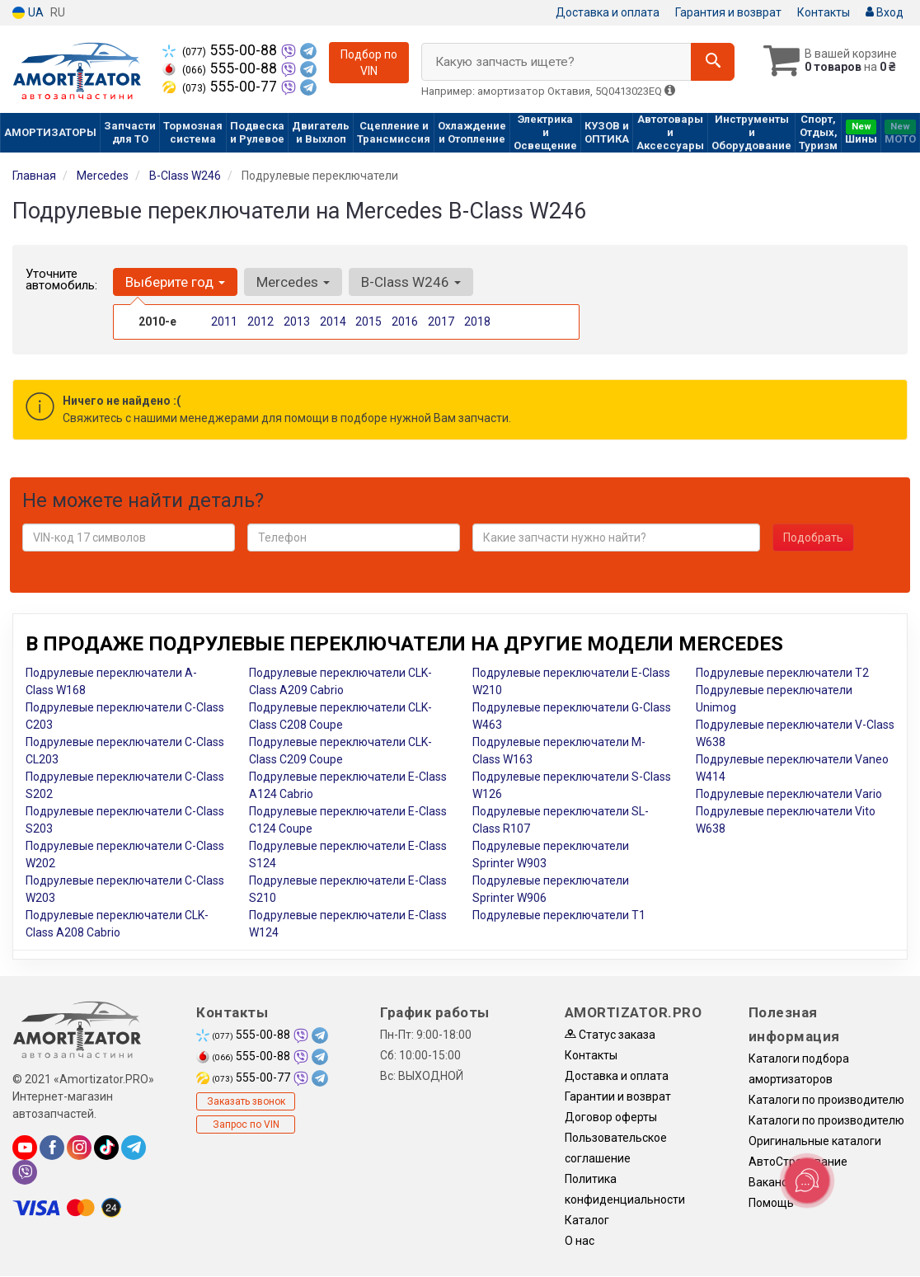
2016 (405, 321)
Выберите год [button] (175, 282)
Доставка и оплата (607, 12)
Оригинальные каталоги (815, 1141)
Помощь (771, 1202)
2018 (477, 321)
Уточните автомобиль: (61, 279)
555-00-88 (221, 50)
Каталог (587, 1220)
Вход (885, 12)
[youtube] (24, 1147)
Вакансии (774, 1182)
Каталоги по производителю (826, 1099)
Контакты (823, 12)
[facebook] (52, 1147)
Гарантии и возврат (618, 1096)
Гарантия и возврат (728, 12)
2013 (297, 321)
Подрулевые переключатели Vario (789, 793)
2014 (333, 321)
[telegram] (133, 1147)
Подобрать (813, 537)
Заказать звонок (246, 1101)
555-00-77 (221, 86)
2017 (441, 321)
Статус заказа (610, 1034)
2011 (224, 321)
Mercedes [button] (293, 282)
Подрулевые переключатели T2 (782, 672)
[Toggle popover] (807, 1180)
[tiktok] (106, 1147)
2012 (260, 321)
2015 (368, 321)
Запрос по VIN (246, 1124)
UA (28, 13)
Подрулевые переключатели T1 (558, 915)
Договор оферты (611, 1117)
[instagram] (79, 1147)
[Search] (713, 62)
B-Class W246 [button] (411, 282)
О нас (579, 1240)
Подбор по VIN (368, 62)
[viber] (24, 1172)
